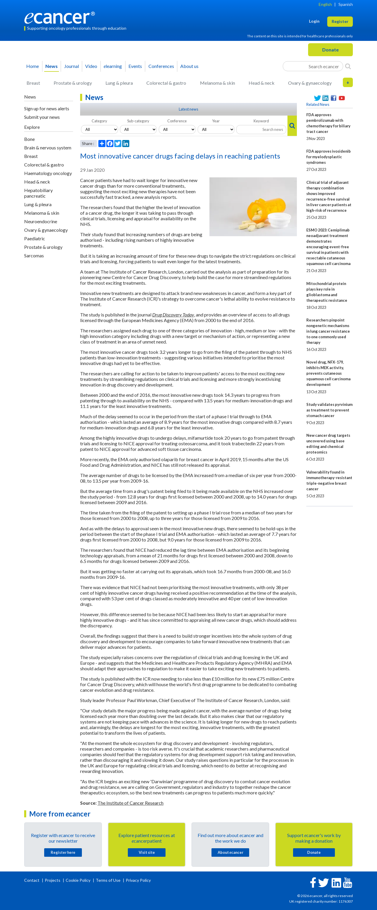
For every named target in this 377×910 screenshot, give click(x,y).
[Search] (348, 66)
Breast (33, 83)
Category (99, 121)
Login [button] (314, 21)
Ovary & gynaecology (310, 83)
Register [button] (340, 21)
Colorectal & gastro (166, 83)
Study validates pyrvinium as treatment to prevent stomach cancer (329, 410)
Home (32, 66)
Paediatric (34, 238)
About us (189, 66)
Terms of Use (108, 880)
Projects (53, 880)
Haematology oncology (48, 173)
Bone (29, 139)
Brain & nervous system (47, 147)
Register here (63, 852)
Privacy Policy (138, 880)
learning (113, 66)
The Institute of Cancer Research (130, 803)
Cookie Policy (78, 880)
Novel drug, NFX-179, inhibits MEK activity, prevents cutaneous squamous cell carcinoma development (328, 373)
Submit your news (42, 117)
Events (135, 66)
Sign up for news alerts (46, 108)
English (325, 4)
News (51, 66)
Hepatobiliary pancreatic (38, 193)
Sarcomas (34, 255)
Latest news (188, 109)
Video (91, 66)
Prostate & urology (73, 83)
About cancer (230, 852)
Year (216, 121)
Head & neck (262, 83)
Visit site (147, 852)
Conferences (161, 66)
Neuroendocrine (40, 221)
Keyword (261, 121)
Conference (177, 121)
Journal (71, 66)
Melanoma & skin (217, 83)
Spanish (345, 4)
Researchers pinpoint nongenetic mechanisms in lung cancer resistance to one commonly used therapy (328, 331)
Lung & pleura (119, 83)
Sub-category (138, 121)
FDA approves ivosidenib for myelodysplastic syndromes (328, 157)
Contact (32, 880)
